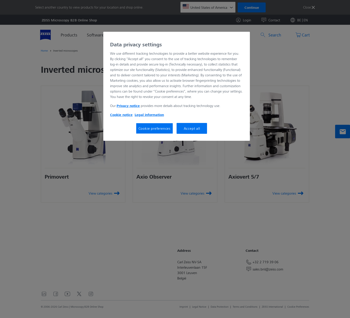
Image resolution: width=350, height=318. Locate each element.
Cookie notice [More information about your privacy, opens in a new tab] (121, 114)
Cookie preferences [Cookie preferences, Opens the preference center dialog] (154, 128)
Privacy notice (128, 105)
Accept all (192, 128)
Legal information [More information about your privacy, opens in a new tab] (149, 114)
